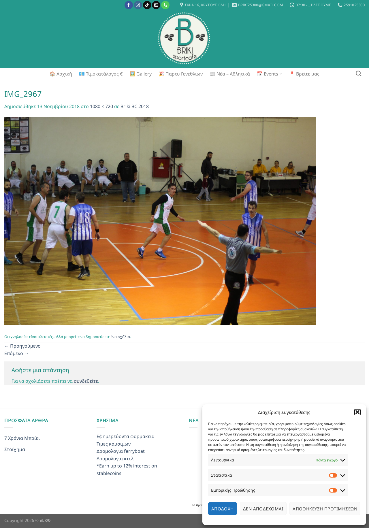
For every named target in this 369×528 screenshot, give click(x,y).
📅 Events (269, 74)
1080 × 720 (101, 106)
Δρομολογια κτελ (115, 458)
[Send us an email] (156, 5)
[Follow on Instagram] (138, 5)
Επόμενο (16, 353)
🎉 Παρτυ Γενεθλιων (181, 74)
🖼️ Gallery (140, 74)
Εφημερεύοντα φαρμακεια (126, 436)
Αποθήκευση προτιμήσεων (325, 509)
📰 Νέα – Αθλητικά (230, 74)
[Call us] (165, 5)
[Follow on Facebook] (129, 5)
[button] (357, 412)
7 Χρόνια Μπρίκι (22, 438)
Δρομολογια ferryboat (121, 451)
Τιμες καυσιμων (114, 444)
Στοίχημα (14, 449)
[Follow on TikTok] (147, 5)
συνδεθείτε (86, 381)
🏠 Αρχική (61, 74)
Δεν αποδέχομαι (263, 509)
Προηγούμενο (22, 346)
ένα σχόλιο (120, 336)
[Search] (358, 73)
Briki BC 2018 (135, 106)
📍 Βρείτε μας (304, 74)
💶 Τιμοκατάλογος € (101, 74)
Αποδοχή (222, 509)
